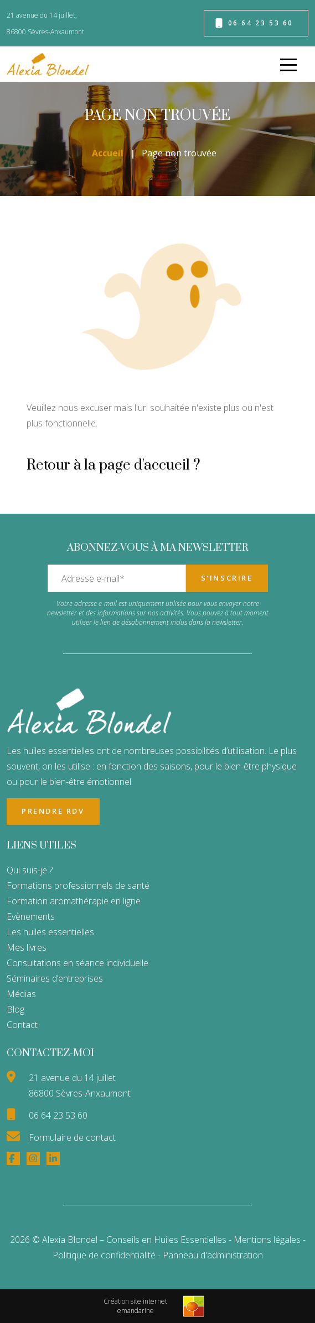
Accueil (107, 153)
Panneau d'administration (213, 1255)
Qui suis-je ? (30, 870)
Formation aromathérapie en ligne (74, 901)
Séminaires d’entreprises (55, 978)
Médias (21, 994)
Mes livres (27, 947)
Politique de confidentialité (105, 1255)
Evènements (31, 916)
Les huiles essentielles (50, 932)
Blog (15, 1009)
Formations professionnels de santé (78, 885)
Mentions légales (267, 1240)
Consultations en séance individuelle (77, 963)
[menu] (288, 64)
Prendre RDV (53, 811)
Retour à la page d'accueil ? (113, 465)
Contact (22, 1025)
